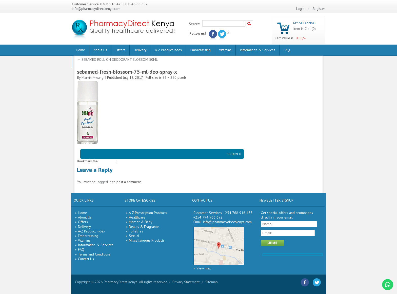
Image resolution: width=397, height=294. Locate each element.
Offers (120, 50)
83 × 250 (169, 77)
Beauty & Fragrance (144, 226)
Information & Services (257, 50)
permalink (109, 161)
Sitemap (211, 282)
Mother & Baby (140, 222)
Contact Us (86, 259)
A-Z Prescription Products (148, 212)
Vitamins (225, 50)
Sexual (134, 235)
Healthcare (137, 217)
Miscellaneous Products (147, 240)
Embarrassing (200, 50)
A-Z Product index (168, 50)
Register (319, 8)
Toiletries (136, 231)
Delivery (140, 50)
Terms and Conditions (94, 254)
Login (300, 8)
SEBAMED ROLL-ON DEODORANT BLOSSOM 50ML (117, 59)
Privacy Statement (186, 282)
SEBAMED (234, 154)
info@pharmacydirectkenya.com (96, 8)
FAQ (287, 50)
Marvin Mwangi (93, 77)
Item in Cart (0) (304, 28)
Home (80, 50)
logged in (104, 182)
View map (203, 268)
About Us (100, 50)
